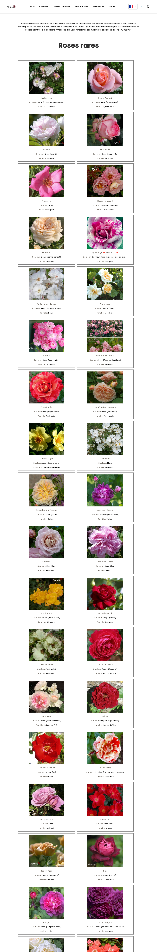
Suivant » (108, 907)
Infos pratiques (81, 6)
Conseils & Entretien (61, 6)
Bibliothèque (98, 6)
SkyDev (72, 947)
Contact (112, 6)
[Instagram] (13, 935)
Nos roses (43, 6)
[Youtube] (27, 935)
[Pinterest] (33, 935)
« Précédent (50, 907)
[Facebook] (20, 935)
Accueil (31, 6)
